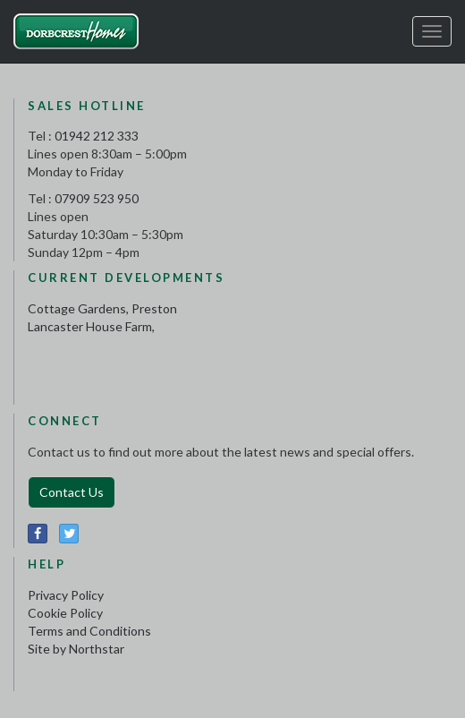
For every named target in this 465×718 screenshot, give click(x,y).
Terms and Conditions (89, 630)
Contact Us (71, 492)
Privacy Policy (66, 595)
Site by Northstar (76, 648)
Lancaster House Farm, (91, 326)
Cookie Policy (65, 612)
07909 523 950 (97, 198)
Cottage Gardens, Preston (102, 308)
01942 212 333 (97, 135)
